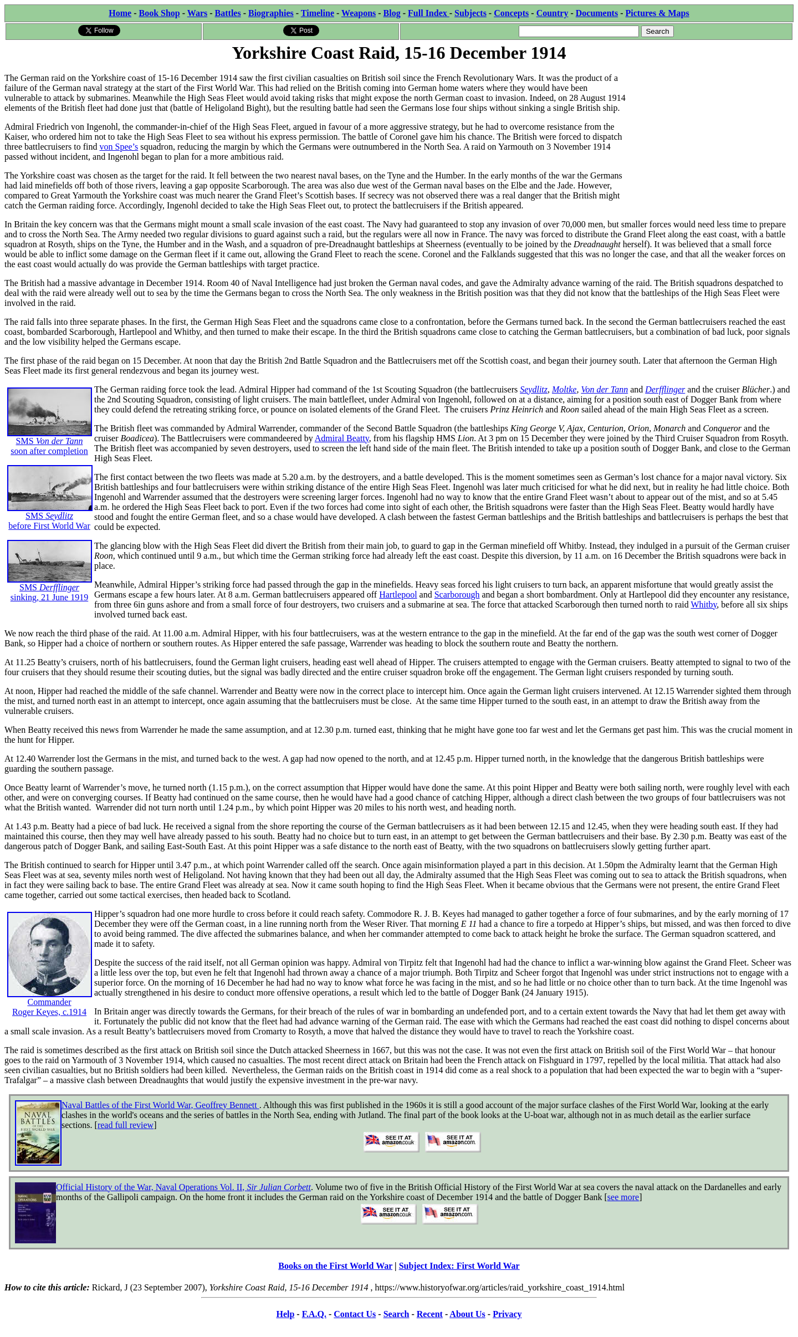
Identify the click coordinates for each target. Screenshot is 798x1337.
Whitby (703, 604)
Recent (430, 1314)
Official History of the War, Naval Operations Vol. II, (183, 1187)
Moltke (564, 389)
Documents (597, 13)
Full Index (428, 13)
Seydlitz (534, 389)
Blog (392, 13)
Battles (228, 13)
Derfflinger (665, 389)
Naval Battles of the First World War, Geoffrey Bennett (160, 1105)
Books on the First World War (335, 1265)
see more (623, 1197)
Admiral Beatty (342, 438)
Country (552, 13)
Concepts (511, 13)
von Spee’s (119, 146)
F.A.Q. (314, 1314)
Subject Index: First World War (459, 1265)
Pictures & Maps (657, 13)
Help (285, 1314)
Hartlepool (398, 594)
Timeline (317, 13)
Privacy (507, 1314)
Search (396, 1314)
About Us (467, 1314)
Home (120, 13)
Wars (197, 13)
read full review (126, 1125)
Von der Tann (604, 389)
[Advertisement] (710, 134)
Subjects (470, 13)
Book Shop (159, 13)
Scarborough (457, 594)
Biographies (271, 13)
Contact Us (355, 1314)
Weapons (358, 13)
